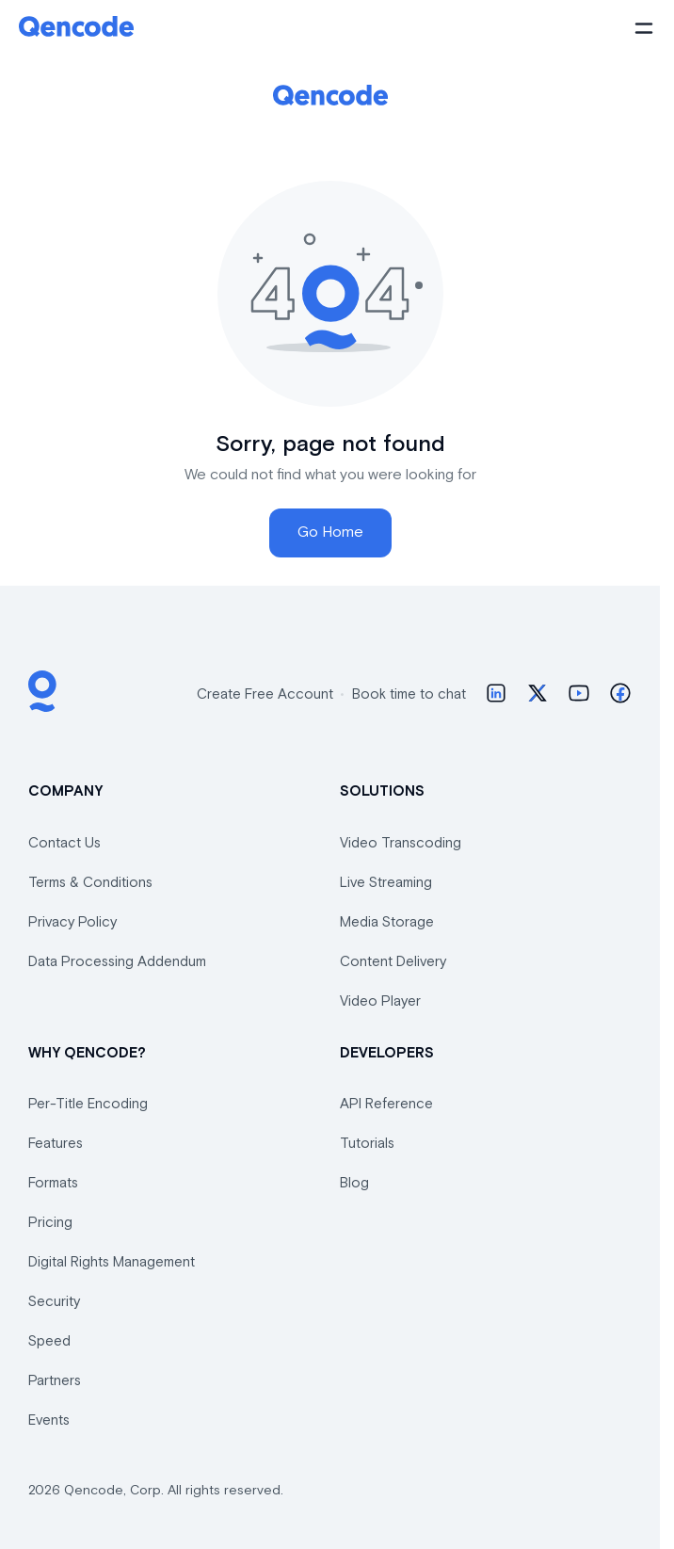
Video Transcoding (400, 843)
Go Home (330, 532)
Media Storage (387, 922)
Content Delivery (393, 962)
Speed (49, 1341)
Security (54, 1302)
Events (49, 1420)
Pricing (50, 1223)
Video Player (380, 1001)
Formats (53, 1183)
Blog (354, 1183)
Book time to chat (409, 694)
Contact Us (64, 843)
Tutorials (367, 1144)
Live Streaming (386, 883)
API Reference (386, 1104)
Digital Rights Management (111, 1262)
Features (55, 1144)
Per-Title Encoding (88, 1104)
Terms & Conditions (90, 883)
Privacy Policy (72, 922)
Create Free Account (265, 694)
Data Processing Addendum (117, 962)
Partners (54, 1381)
